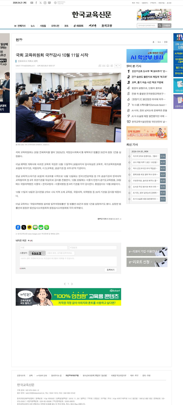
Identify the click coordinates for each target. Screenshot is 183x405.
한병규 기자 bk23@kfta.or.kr (25, 65)
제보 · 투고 (135, 3)
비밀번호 (73, 247)
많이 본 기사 (133, 66)
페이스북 (36, 3)
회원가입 (162, 3)
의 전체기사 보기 (108, 219)
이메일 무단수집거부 (118, 375)
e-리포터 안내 (42, 375)
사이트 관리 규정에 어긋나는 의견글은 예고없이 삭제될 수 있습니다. (48, 258)
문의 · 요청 (146, 375)
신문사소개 (21, 375)
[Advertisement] (29, 13)
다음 (71, 283)
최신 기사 (132, 145)
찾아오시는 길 (56, 375)
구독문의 (153, 3)
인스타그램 (45, 3)
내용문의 (145, 3)
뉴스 (159, 42)
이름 (22, 247)
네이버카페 (41, 227)
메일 (103, 65)
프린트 (107, 65)
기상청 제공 (60, 4)
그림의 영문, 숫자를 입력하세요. (59, 253)
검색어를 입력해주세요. (147, 25)
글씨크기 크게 (116, 65)
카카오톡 (29, 227)
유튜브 (32, 3)
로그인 (169, 3)
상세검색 (166, 25)
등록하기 (110, 269)
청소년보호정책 (95, 375)
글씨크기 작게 (119, 65)
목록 (99, 65)
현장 (165, 42)
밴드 (46, 227)
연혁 (30, 375)
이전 (64, 283)
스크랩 (111, 65)
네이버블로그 (49, 3)
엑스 (41, 3)
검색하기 (160, 25)
